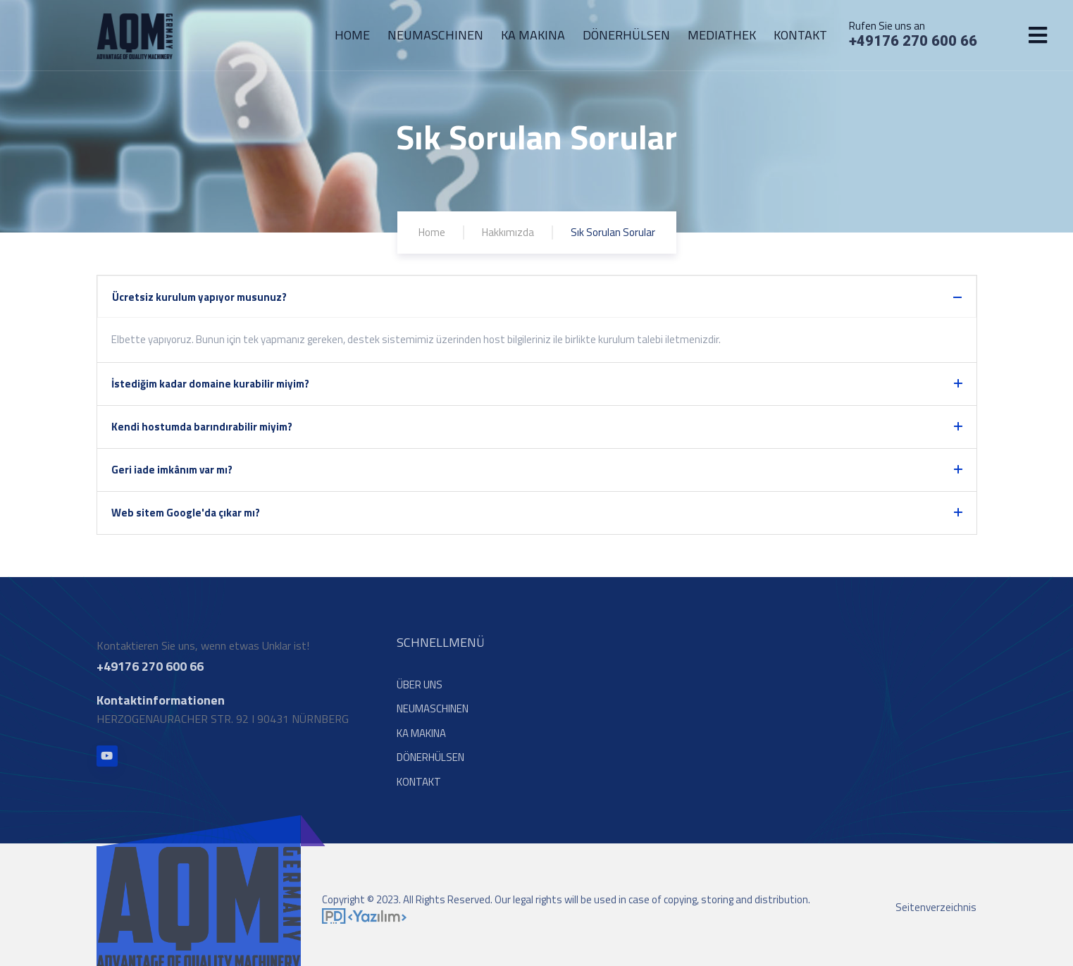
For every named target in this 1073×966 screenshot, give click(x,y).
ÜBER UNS (419, 689)
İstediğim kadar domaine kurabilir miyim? (210, 384)
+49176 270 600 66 (913, 40)
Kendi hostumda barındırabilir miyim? (201, 427)
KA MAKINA (533, 34)
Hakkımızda (508, 232)
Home (431, 232)
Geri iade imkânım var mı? (171, 470)
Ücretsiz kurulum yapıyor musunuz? (199, 297)
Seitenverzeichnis (935, 912)
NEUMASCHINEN (435, 34)
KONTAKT (800, 34)
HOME (352, 34)
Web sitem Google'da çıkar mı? (185, 512)
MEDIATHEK (722, 34)
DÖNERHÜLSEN (626, 34)
